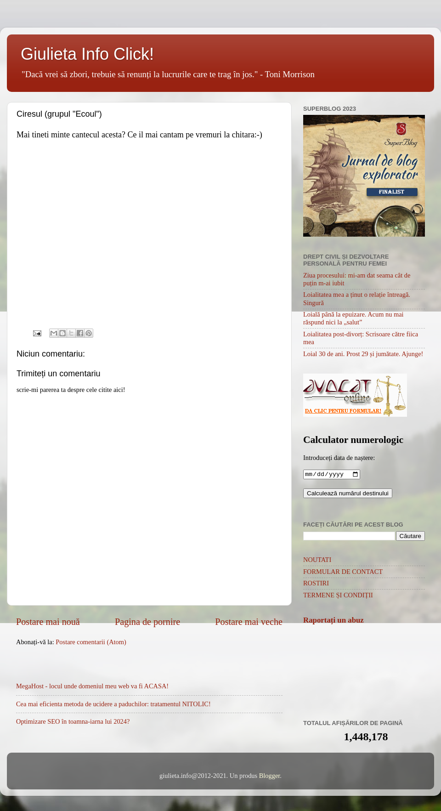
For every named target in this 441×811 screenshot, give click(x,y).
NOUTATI (317, 560)
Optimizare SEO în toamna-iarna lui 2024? (73, 721)
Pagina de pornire (147, 622)
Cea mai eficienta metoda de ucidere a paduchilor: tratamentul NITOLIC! (113, 704)
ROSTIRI (316, 584)
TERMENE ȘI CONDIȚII (338, 596)
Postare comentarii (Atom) (91, 642)
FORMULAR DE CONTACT (343, 572)
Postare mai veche (249, 622)
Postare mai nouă (48, 622)
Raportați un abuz (333, 621)
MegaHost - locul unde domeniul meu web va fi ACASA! (92, 686)
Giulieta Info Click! (87, 54)
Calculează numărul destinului (348, 494)
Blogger (269, 776)
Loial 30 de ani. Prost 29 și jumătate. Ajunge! (363, 353)
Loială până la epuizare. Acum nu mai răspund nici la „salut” (353, 318)
